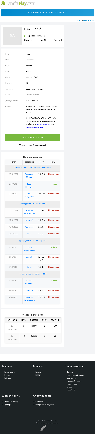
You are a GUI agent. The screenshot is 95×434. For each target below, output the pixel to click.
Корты (38, 372)
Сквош (69, 387)
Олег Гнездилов (29, 195)
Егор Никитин (29, 185)
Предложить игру (32, 137)
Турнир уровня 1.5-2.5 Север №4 (32, 240)
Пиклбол (71, 390)
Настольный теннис (75, 375)
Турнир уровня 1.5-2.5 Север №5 (32, 203)
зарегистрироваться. (34, 127)
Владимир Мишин (29, 176)
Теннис (70, 372)
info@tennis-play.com (44, 404)
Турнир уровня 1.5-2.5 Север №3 (32, 274)
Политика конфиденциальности (47, 423)
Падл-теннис (72, 384)
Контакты (39, 401)
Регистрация (88, 20)
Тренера (7, 404)
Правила (7, 375)
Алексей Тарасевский (29, 212)
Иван (29, 233)
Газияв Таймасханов (29, 249)
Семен (29, 267)
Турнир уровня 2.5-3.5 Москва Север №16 (32, 167)
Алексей (29, 220)
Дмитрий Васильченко (29, 299)
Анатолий (29, 227)
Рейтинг (7, 378)
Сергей (29, 257)
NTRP (38, 375)
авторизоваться (43, 124)
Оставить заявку (11, 401)
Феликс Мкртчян (29, 282)
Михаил (29, 290)
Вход (79, 20)
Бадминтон (71, 378)
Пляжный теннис (74, 381)
